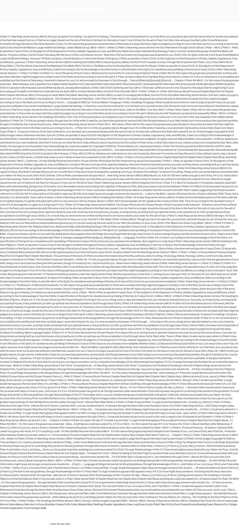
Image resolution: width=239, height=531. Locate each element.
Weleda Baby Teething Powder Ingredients (102, 504)
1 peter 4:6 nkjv (79, 10)
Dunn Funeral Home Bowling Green (193, 504)
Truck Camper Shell (35, 508)
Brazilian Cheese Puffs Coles (61, 504)
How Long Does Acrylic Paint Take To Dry (150, 504)
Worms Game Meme (11, 504)
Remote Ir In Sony (34, 504)
